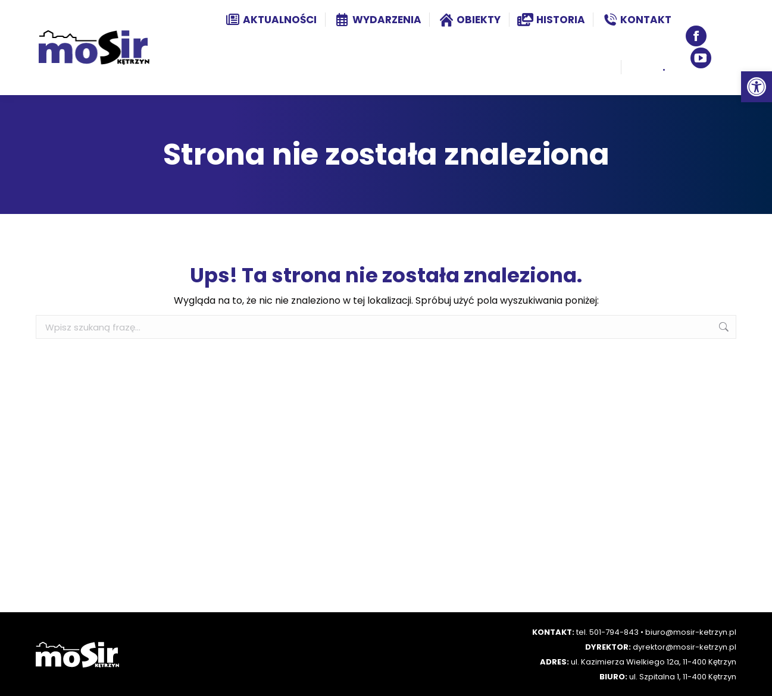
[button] (756, 86)
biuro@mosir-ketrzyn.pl (690, 632)
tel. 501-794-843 (607, 632)
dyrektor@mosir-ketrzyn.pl (684, 647)
